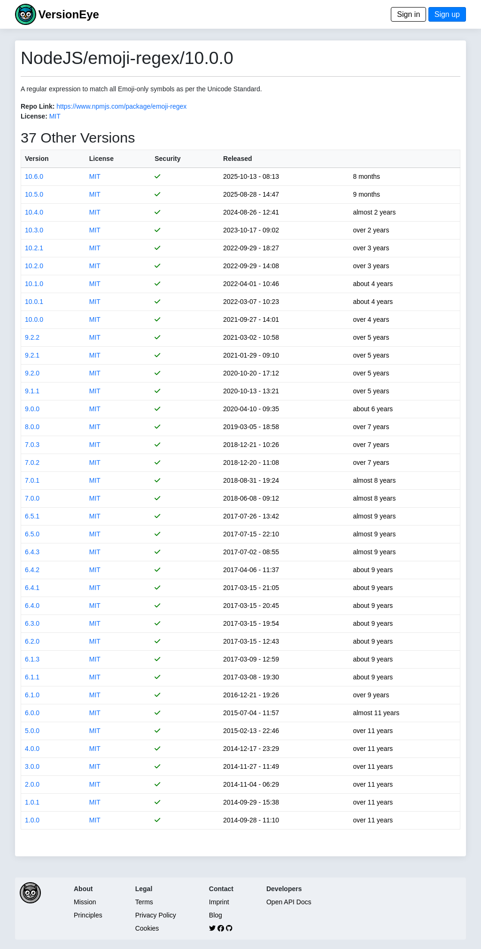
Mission (85, 902)
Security (167, 158)
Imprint (219, 902)
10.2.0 (34, 266)
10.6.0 (34, 176)
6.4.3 (32, 552)
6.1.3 (32, 659)
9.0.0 (32, 409)
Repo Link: (37, 106)
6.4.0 (32, 605)
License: (34, 116)
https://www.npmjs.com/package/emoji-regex (121, 106)
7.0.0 (32, 498)
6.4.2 (32, 570)
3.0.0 (32, 766)
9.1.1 (32, 391)
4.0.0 (32, 748)
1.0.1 (32, 802)
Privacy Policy (155, 915)
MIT (55, 116)
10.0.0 (34, 319)
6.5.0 (32, 534)
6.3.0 (32, 623)
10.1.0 (34, 283)
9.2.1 (32, 355)
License (101, 158)
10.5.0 (34, 194)
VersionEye (68, 14)
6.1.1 (32, 677)
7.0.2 (32, 462)
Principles (88, 915)
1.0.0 (32, 820)
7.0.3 (32, 444)
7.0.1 (32, 480)
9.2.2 (32, 337)
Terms (144, 902)
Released (237, 158)
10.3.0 (34, 230)
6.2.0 (32, 641)
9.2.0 (32, 373)
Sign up (447, 14)
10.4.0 (34, 212)
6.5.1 (32, 516)
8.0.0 (32, 427)
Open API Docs (288, 902)
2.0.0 (32, 784)
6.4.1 (32, 587)
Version (37, 158)
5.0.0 (32, 730)
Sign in (408, 14)
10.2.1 (34, 248)
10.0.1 (34, 301)
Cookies (147, 928)
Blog (215, 915)
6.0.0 (32, 713)
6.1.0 (32, 695)
